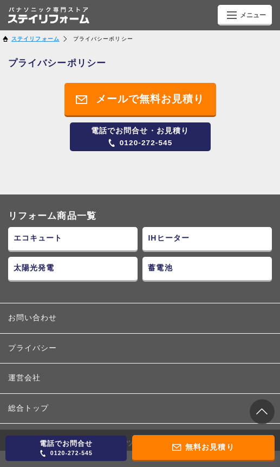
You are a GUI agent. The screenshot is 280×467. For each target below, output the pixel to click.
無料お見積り (203, 447)
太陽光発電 (34, 267)
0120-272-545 (140, 137)
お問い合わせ (32, 318)
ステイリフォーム (35, 39)
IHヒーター (169, 238)
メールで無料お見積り (140, 99)
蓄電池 (160, 267)
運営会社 (24, 378)
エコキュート (38, 238)
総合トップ (28, 408)
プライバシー (32, 348)
